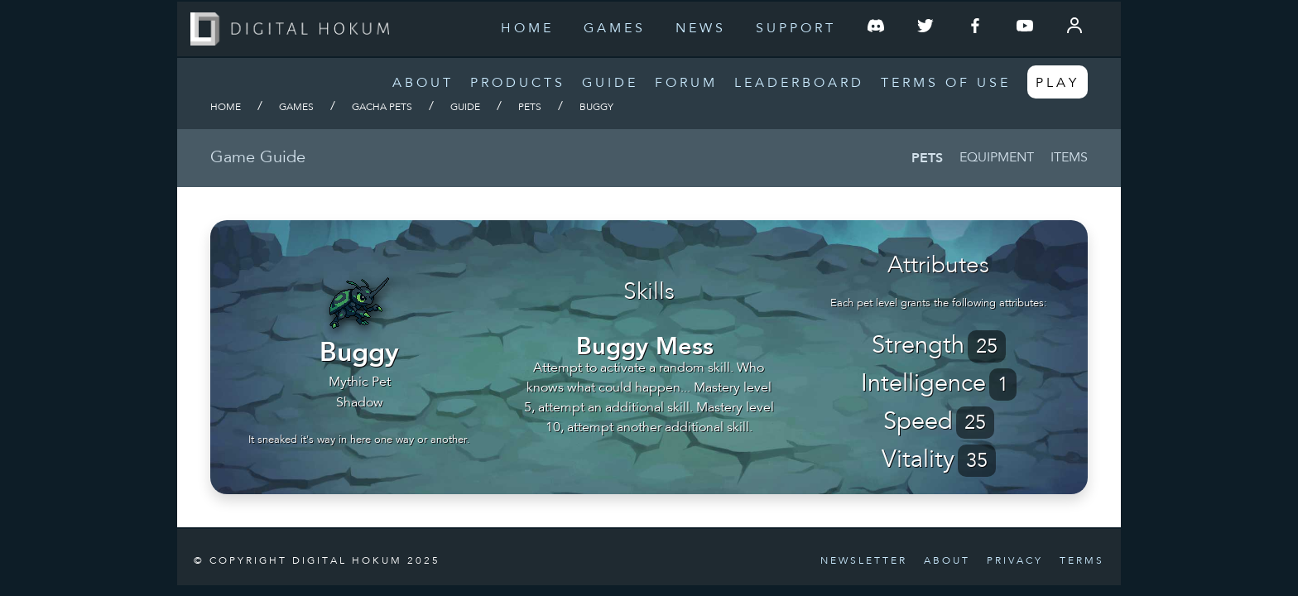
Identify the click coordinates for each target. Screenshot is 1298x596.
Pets (529, 108)
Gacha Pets (382, 108)
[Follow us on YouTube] (1024, 29)
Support (796, 29)
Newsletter (863, 561)
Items (1069, 158)
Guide (610, 83)
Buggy (596, 108)
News (700, 29)
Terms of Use (946, 83)
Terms (1082, 561)
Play (1057, 83)
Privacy (1015, 561)
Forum (686, 83)
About (423, 83)
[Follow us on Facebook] (975, 29)
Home (527, 29)
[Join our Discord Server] (875, 29)
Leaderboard (799, 83)
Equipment (996, 158)
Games (615, 29)
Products (517, 83)
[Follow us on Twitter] (925, 29)
